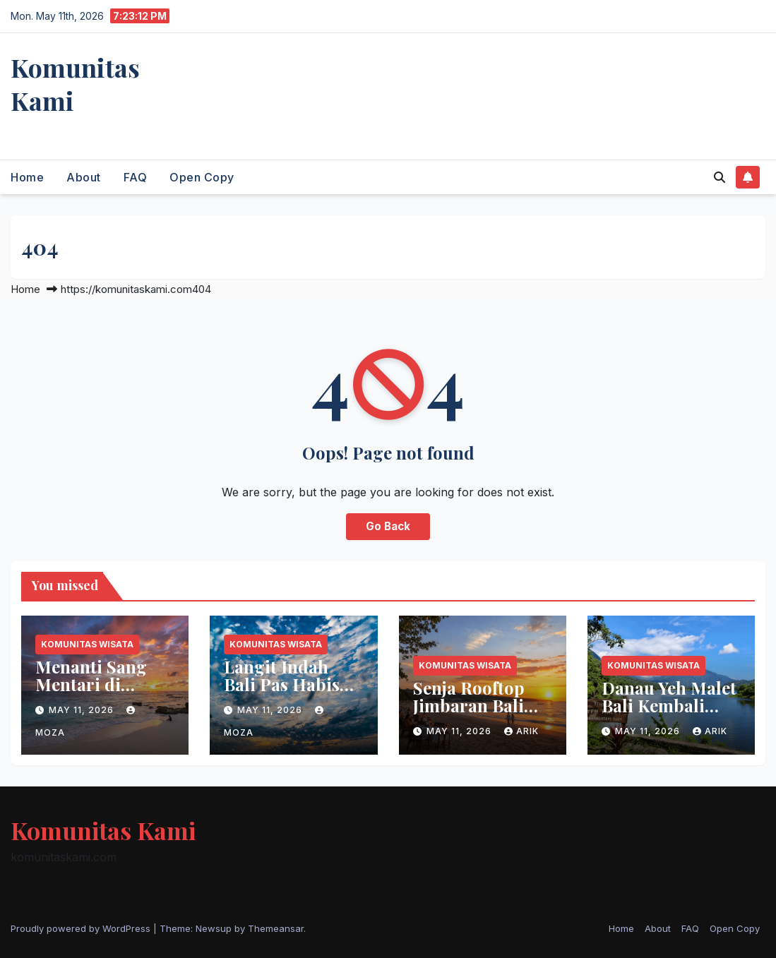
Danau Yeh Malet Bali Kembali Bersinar (669, 705)
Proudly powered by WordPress (82, 928)
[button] (719, 177)
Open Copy (201, 177)
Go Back (388, 526)
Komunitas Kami (75, 83)
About (83, 177)
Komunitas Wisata (87, 644)
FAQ (136, 177)
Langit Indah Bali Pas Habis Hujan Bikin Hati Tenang (292, 693)
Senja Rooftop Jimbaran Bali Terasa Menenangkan (470, 714)
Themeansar (276, 928)
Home (27, 177)
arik (521, 731)
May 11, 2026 (83, 710)
